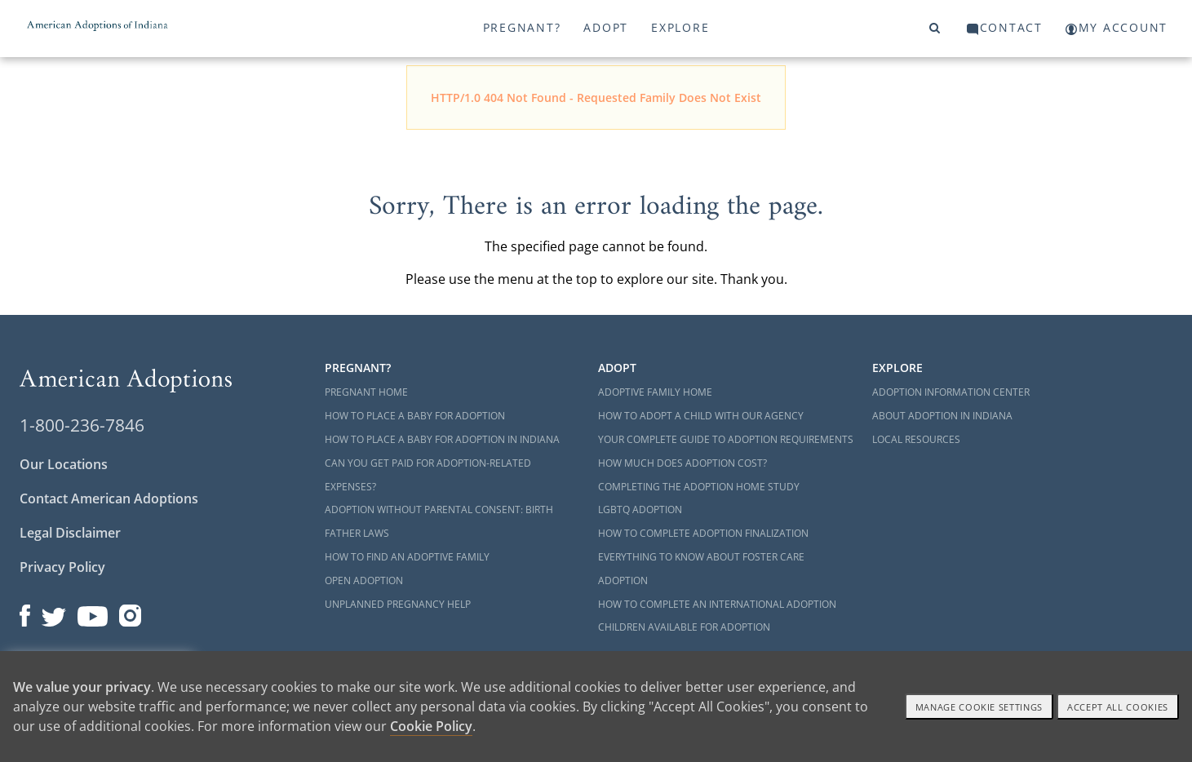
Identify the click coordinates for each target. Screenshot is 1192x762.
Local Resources (916, 439)
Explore (680, 27)
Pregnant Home (366, 392)
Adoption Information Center (951, 392)
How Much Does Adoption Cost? (682, 463)
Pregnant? (522, 27)
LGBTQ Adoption (640, 509)
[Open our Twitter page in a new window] (54, 612)
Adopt (605, 27)
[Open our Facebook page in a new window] (25, 612)
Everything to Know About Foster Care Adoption (701, 568)
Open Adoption (364, 580)
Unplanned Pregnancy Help (398, 604)
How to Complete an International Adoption (717, 604)
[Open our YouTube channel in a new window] (93, 612)
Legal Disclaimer (70, 533)
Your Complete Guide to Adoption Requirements (725, 439)
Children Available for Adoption (684, 627)
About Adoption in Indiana (942, 416)
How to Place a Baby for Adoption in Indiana (442, 439)
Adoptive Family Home (655, 392)
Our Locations (64, 464)
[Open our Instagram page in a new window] (130, 612)
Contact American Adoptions (109, 498)
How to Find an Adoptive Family (407, 557)
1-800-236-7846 (82, 425)
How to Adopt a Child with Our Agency (701, 416)
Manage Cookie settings (979, 707)
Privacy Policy (62, 567)
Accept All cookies (1117, 707)
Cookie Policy (431, 726)
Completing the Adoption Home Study (699, 487)
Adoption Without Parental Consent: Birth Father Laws (439, 521)
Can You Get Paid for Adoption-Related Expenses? (428, 475)
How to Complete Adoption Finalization (703, 533)
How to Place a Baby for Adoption (415, 416)
